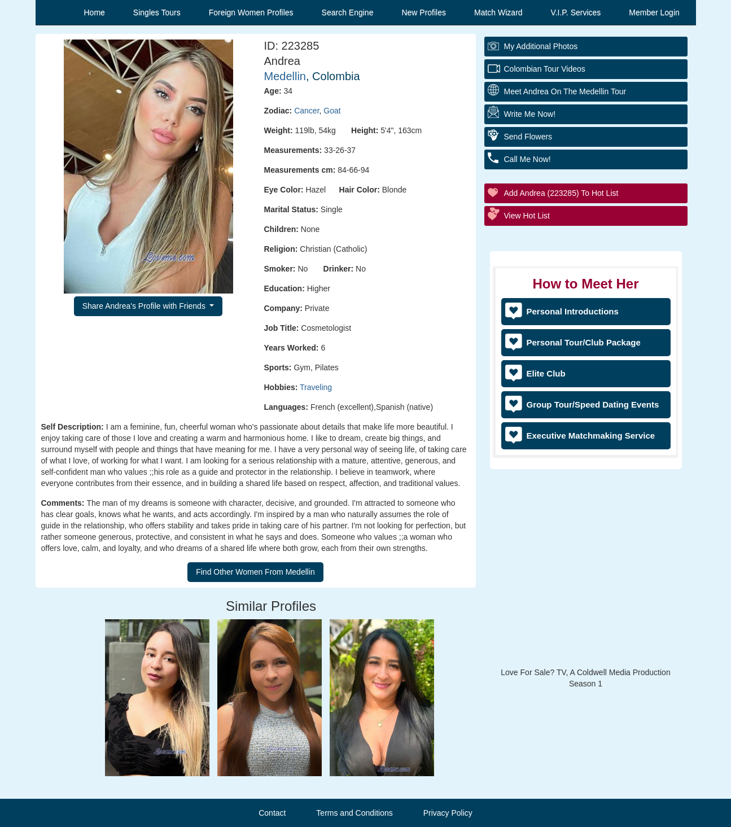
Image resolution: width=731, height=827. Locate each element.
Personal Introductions (573, 311)
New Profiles (423, 12)
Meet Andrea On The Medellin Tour (565, 91)
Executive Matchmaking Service (591, 435)
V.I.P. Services (576, 12)
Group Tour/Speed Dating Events (593, 404)
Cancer (306, 110)
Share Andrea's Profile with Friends (145, 305)
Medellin (285, 76)
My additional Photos (541, 46)
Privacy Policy (447, 812)
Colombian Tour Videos (544, 68)
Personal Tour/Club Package (584, 342)
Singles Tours (157, 12)
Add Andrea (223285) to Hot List (561, 193)
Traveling (316, 387)
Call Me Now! (527, 159)
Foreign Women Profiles (251, 12)
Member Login (654, 12)
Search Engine (348, 12)
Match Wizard (498, 12)
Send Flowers (528, 136)
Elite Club (546, 373)
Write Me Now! (530, 114)
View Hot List (527, 215)
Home (94, 12)
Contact (272, 812)
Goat (331, 110)
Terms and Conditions (354, 812)
